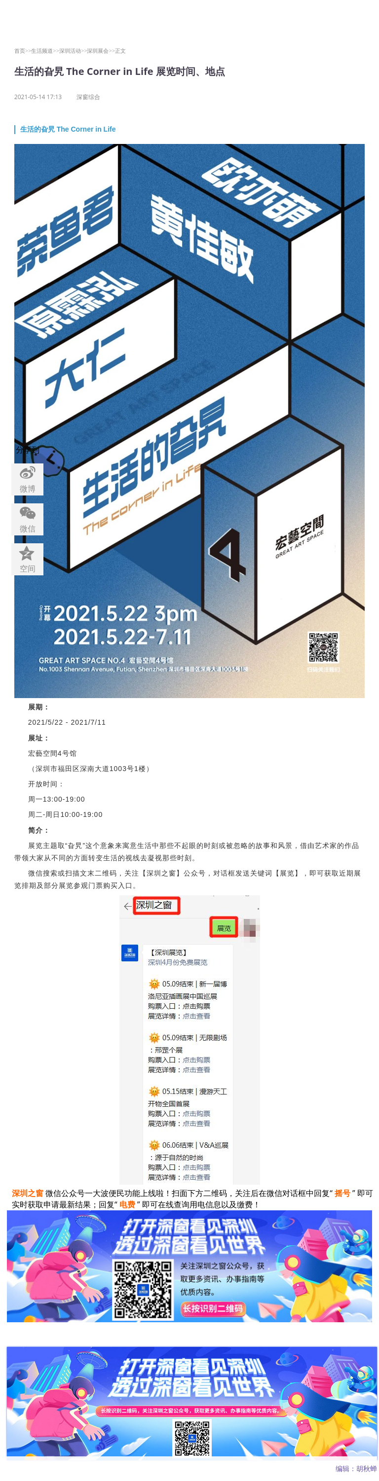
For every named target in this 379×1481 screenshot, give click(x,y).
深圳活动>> (73, 50)
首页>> (23, 50)
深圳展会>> (101, 50)
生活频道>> (45, 50)
